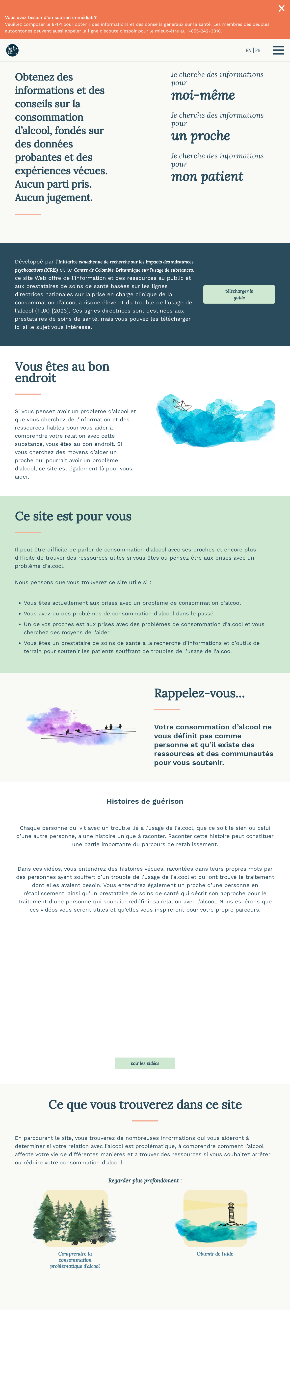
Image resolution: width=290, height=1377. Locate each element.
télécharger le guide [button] (239, 294)
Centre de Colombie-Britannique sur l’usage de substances (133, 270)
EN (249, 50)
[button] (278, 50)
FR (257, 50)
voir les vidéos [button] (145, 1063)
